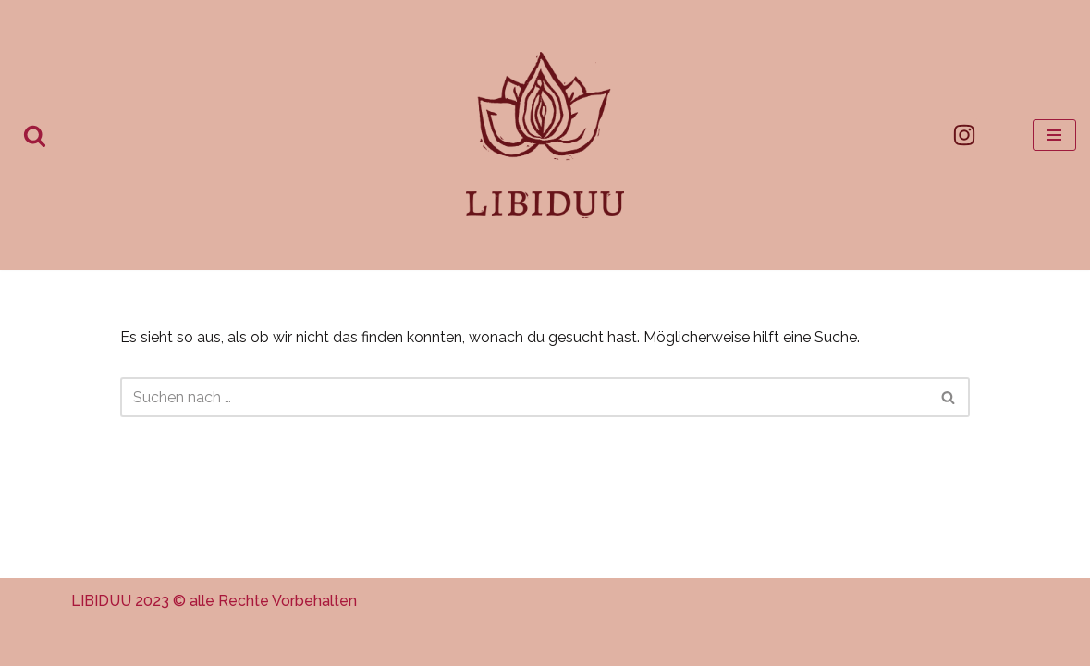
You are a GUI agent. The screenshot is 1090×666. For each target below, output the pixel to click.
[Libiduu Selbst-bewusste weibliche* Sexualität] (545, 135)
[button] (40, 625)
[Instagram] (964, 135)
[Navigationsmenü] (1054, 135)
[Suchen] (34, 135)
